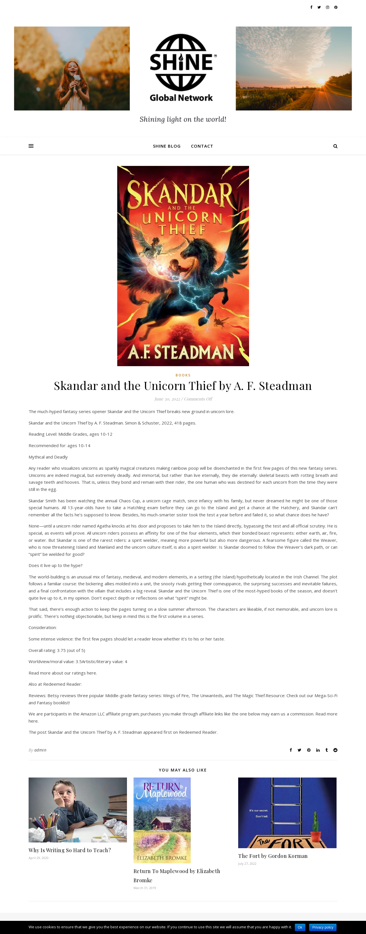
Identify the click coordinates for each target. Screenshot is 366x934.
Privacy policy (322, 927)
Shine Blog (167, 146)
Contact (202, 146)
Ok (300, 927)
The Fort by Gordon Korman (273, 855)
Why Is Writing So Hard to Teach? (70, 850)
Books (183, 375)
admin (40, 750)
